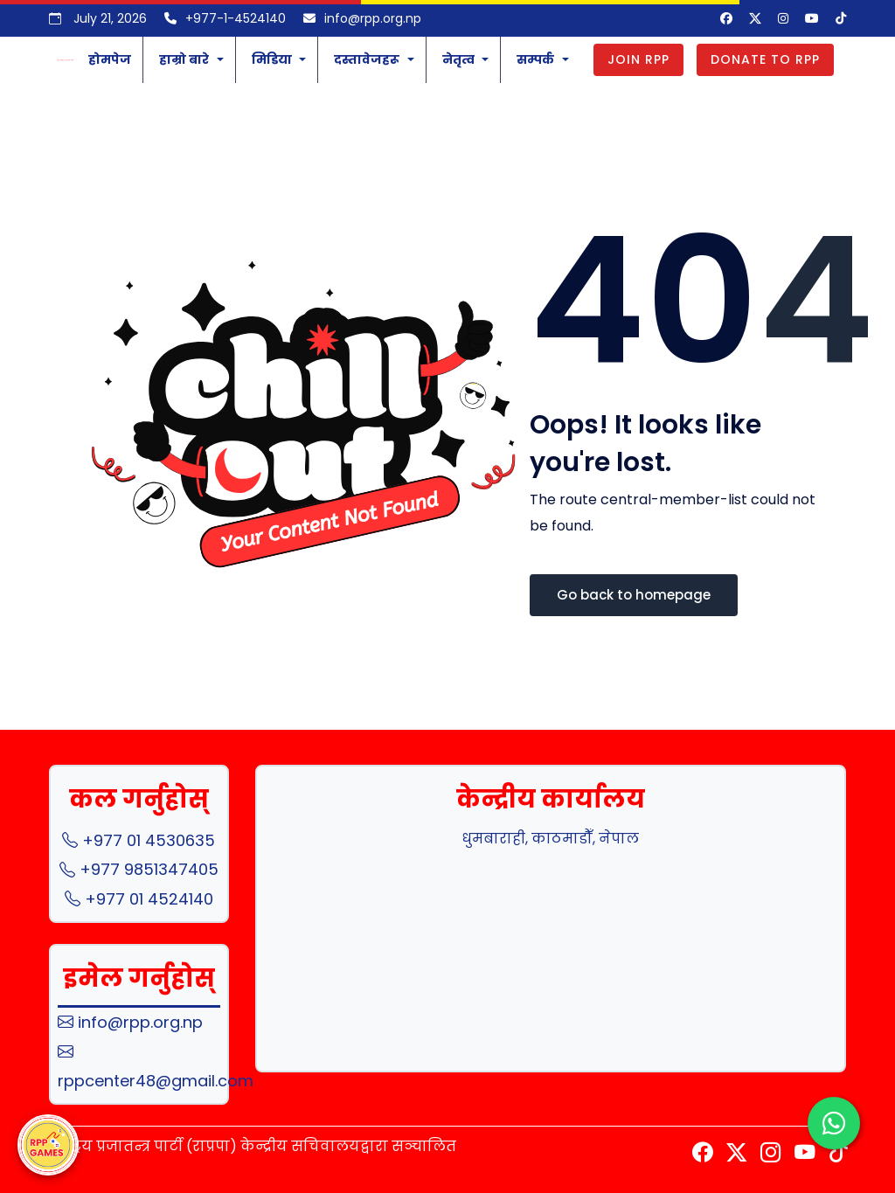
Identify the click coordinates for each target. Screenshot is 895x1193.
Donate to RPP (765, 59)
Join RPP (638, 59)
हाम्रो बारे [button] (184, 59)
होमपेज (109, 59)
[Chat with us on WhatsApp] (834, 1124)
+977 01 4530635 (138, 840)
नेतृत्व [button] (458, 59)
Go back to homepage (634, 595)
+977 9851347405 (139, 869)
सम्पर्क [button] (535, 59)
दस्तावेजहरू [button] (366, 59)
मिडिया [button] (272, 59)
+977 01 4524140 (139, 899)
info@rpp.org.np (130, 1022)
